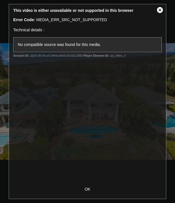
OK (87, 189)
